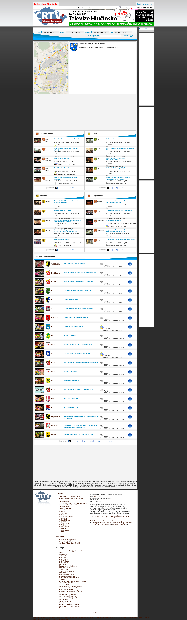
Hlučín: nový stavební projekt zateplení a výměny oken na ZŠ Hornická (118, 178)
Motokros (61, 608)
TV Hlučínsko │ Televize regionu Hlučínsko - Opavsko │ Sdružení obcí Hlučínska (73, 504)
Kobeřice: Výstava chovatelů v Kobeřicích (78, 290)
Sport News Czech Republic (67, 594)
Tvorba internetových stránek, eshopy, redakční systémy (83, 617)
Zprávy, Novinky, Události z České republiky (72, 581)
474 (99, 441)
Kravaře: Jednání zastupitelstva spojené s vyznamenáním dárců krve (67, 220)
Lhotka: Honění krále (71, 299)
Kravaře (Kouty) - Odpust (62, 239)
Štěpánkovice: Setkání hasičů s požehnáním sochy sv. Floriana (81, 417)
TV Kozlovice (63, 515)
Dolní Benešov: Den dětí (61, 168)
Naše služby (60, 536)
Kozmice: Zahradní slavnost (73, 326)
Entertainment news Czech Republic (70, 586)
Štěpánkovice (55, 417)
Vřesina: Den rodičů (70, 371)
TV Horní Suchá (64, 513)
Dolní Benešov (56, 273)
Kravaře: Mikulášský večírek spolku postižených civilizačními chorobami (65, 230)
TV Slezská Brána (64, 520)
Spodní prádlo (138, 617)
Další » (72, 187)
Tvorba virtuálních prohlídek (67, 540)
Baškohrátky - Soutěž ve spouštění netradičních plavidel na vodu (111, 521)
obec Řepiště (63, 558)
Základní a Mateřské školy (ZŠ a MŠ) (70, 591)
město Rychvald (64, 561)
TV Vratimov (62, 528)
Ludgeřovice (55, 318)
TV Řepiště (62, 525)
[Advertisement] (85, 112)
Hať (52, 408)
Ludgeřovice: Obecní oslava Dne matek (77, 317)
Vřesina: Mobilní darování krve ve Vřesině (78, 344)
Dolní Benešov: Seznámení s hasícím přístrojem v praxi (66, 149)
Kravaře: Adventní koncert (62, 210)
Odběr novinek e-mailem (145, 4)
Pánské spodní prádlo (126, 617)
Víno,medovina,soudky (56, 617)
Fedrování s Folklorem (119, 524)
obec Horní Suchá (64, 568)
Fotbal (60, 593)
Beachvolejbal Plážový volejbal (68, 598)
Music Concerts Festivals (67, 589)
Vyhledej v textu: (93, 36)
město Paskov (63, 563)
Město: (62, 32)
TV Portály (59, 493)
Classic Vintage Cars (65, 601)
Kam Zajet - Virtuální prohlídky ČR (69, 543)
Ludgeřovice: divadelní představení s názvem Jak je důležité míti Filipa (120, 201)
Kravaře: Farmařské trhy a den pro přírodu (78, 434)
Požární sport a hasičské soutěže (69, 606)
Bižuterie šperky (46, 619)
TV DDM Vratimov (64, 530)
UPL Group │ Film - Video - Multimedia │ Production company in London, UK (111, 517)
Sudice (53, 309)
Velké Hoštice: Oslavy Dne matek (75, 264)
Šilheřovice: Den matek (72, 380)
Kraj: (38, 32)
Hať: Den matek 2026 (71, 407)
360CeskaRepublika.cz (66, 541)
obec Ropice (63, 573)
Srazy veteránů (63, 599)
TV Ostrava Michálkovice (67, 571)
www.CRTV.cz (98, 496)
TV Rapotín (62, 522)
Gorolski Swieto (106, 524)
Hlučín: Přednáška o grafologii (115, 168)
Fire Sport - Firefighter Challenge (69, 604)
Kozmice (54, 327)
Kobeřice (54, 291)
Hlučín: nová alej (111, 139)
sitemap (95, 612)
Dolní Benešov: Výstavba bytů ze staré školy (79, 281)
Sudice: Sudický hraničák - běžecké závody (78, 308)
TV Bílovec (62, 511)
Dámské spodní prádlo (110, 617)
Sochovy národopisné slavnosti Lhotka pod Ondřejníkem (110, 523)
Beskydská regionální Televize (68, 500)
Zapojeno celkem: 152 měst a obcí (45, 4)
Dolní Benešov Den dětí (61, 158)
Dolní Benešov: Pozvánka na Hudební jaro (78, 389)
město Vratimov (64, 556)
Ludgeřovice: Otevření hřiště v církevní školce (120, 239)
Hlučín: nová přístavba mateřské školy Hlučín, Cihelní (120, 149)
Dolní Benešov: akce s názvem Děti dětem (67, 139)
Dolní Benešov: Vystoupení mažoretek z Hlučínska (66, 178)
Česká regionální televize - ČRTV (69, 496)
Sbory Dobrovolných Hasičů (67, 603)
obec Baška (62, 564)
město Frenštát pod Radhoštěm (69, 578)
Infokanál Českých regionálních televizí (71, 498)
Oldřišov (54, 354)
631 (106, 441)
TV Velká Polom (64, 527)
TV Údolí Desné (64, 523)
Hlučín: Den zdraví (70, 335)
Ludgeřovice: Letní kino (113, 220)
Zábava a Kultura (64, 584)
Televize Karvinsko (64, 506)
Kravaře (53, 435)
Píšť (52, 399)
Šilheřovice (54, 381)
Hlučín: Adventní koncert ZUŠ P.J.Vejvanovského (115, 158)
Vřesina (53, 345)
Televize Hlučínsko (64, 501)
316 (91, 441)
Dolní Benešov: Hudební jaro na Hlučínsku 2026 (80, 273)
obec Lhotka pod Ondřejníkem (68, 566)
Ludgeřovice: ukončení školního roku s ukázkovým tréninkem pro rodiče (118, 230)
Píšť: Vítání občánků (71, 398)
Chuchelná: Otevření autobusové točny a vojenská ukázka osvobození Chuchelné (81, 426)
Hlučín (53, 336)
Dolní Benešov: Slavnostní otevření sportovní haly (81, 362)
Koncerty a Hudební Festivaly (68, 588)
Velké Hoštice (55, 264)
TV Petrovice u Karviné (66, 517)
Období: (87, 32)
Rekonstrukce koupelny (60, 619)
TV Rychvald (63, 518)
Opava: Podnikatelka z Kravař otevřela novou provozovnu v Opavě (68, 201)
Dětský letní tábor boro (40, 617)
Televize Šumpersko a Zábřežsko (69, 510)
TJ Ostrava (62, 532)
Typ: (111, 32)
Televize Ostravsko (65, 508)
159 (84, 441)
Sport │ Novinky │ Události (67, 596)
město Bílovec (63, 559)
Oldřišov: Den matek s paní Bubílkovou (77, 353)
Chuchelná (54, 426)
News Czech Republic (66, 583)
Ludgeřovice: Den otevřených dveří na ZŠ (119, 210)
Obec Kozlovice (64, 554)
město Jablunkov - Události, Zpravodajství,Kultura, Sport (67, 575)
